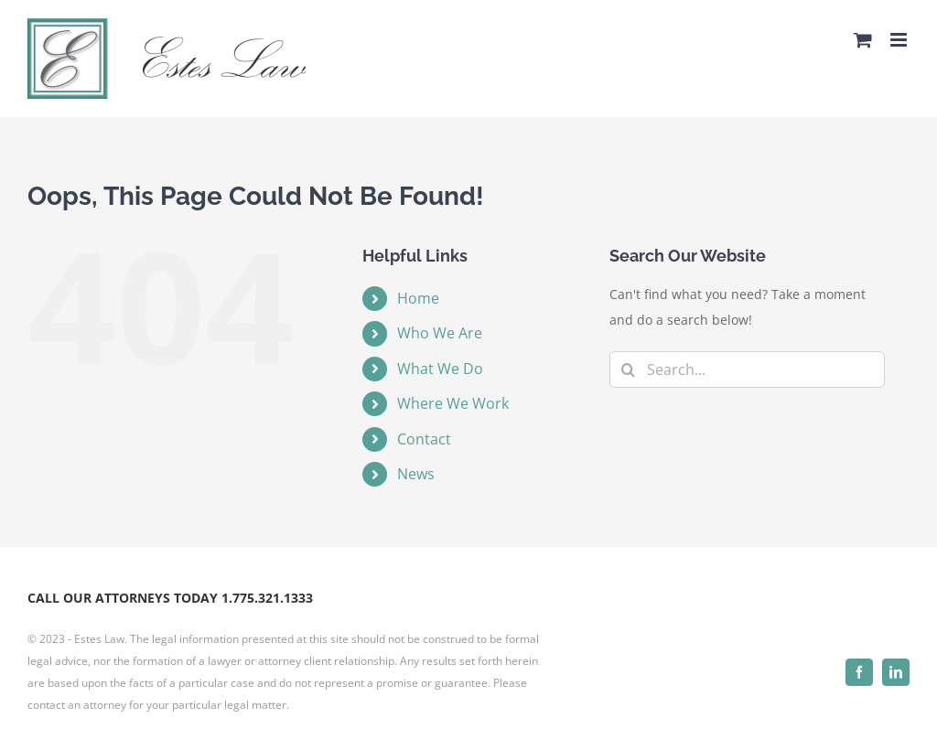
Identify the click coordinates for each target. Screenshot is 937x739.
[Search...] (747, 369)
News (416, 474)
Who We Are (439, 333)
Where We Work (453, 403)
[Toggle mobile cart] (863, 39)
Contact (424, 439)
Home (418, 298)
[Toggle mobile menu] (900, 39)
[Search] (627, 369)
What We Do (440, 369)
